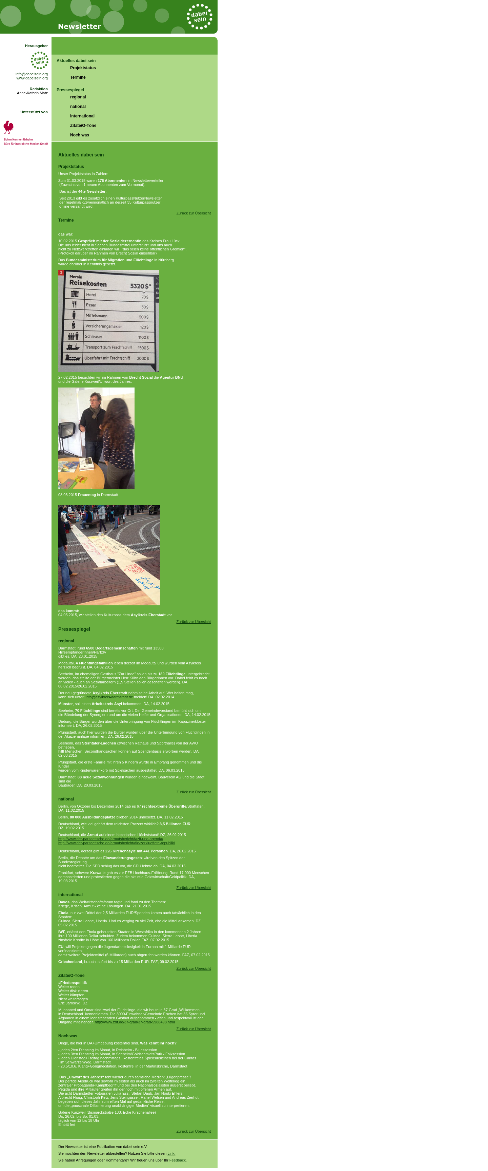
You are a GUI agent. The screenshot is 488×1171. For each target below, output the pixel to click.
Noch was (79, 135)
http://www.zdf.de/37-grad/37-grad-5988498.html (135, 1022)
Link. (171, 1153)
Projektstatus (83, 67)
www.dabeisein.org (32, 78)
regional (78, 97)
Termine (78, 77)
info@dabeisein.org (32, 74)
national (78, 106)
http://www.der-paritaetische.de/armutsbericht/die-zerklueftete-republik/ (116, 843)
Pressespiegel (70, 90)
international (82, 116)
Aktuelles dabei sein (76, 60)
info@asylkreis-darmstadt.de (109, 697)
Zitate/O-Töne (83, 125)
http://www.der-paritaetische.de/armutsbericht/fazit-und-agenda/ (110, 839)
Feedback (177, 1160)
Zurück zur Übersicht (194, 213)
